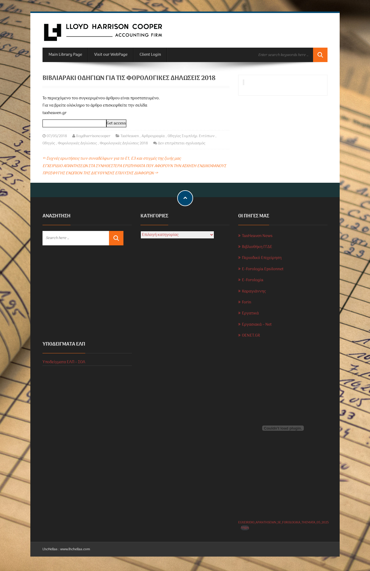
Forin (246, 302)
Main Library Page (65, 54)
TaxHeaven (130, 136)
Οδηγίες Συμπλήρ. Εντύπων (191, 136)
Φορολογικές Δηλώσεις (77, 143)
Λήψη (245, 527)
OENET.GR (251, 335)
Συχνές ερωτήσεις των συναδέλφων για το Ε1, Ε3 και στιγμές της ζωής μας (111, 158)
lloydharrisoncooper (93, 136)
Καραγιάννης (254, 291)
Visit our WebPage (110, 54)
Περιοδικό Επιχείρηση (262, 258)
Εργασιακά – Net (257, 324)
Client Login (150, 54)
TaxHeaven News (257, 236)
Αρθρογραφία (153, 136)
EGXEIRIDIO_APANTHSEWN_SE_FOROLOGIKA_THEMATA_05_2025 (283, 522)
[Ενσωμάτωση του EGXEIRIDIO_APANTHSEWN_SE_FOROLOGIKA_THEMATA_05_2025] (283, 428)
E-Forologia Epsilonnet (263, 269)
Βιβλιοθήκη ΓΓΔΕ (257, 247)
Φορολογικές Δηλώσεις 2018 (124, 143)
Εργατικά (250, 313)
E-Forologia (252, 280)
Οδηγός (48, 143)
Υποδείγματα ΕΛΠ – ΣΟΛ (63, 362)
